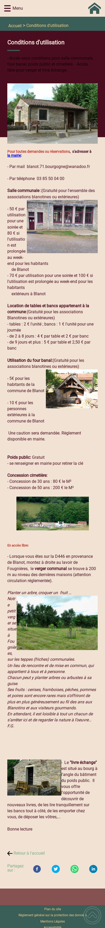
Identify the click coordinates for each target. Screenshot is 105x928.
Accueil (15, 25)
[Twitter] (55, 869)
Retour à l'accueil (29, 853)
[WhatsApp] (74, 869)
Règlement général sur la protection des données (52, 915)
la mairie (14, 155)
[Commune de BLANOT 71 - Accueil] (60, 8)
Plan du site (52, 909)
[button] (7, 8)
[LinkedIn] (93, 869)
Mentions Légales (52, 921)
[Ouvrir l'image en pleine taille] (52, 113)
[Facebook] (37, 869)
